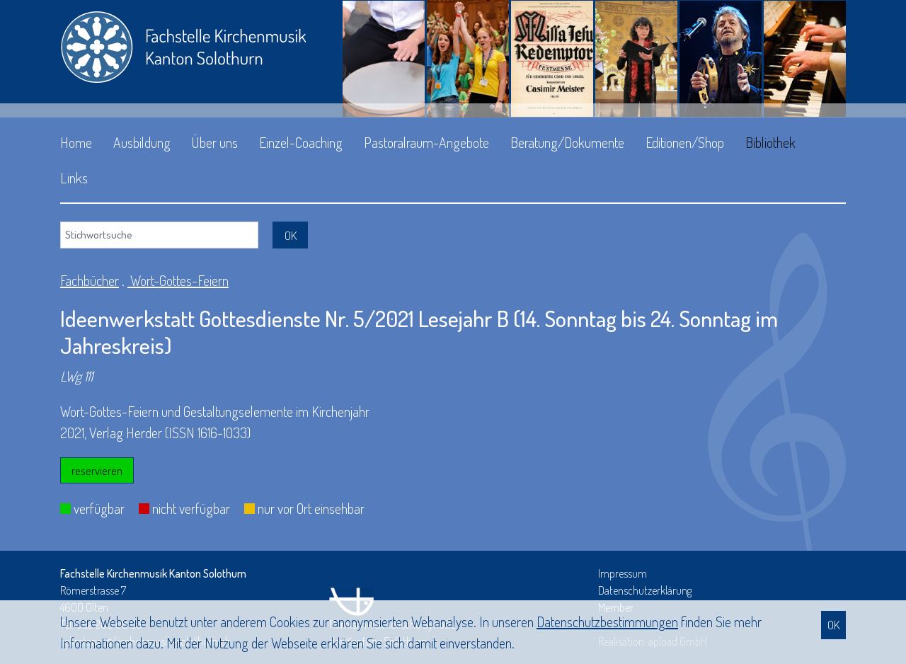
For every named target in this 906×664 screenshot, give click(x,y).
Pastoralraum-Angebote (426, 142)
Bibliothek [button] (770, 142)
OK (833, 624)
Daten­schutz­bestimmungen (607, 621)
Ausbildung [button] (142, 142)
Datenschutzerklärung (645, 590)
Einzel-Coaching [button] (301, 142)
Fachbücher (89, 280)
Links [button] (74, 177)
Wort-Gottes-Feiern (178, 280)
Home (76, 142)
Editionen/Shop (685, 142)
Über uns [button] (215, 142)
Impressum (622, 573)
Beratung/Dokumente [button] (567, 142)
